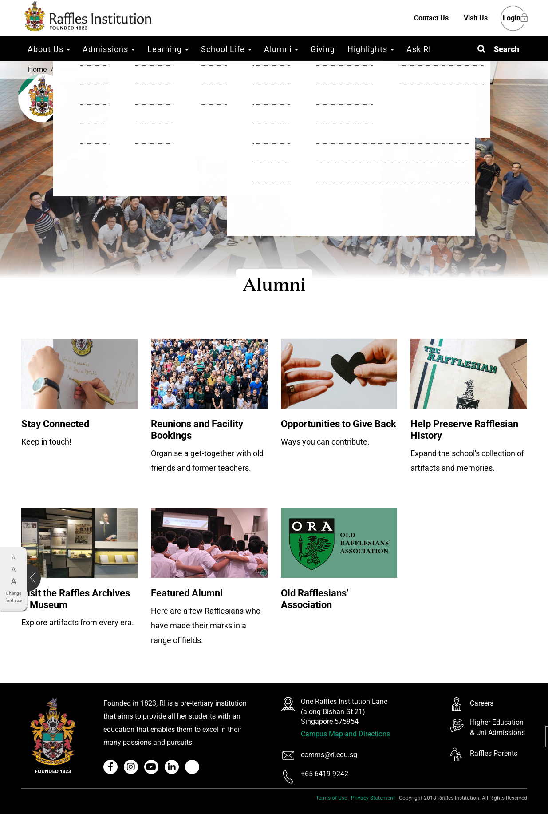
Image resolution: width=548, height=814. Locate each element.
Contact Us (431, 18)
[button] (498, 49)
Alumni (281, 49)
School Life (226, 49)
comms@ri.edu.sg (329, 754)
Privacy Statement (373, 798)
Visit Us (476, 18)
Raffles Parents (493, 753)
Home (37, 69)
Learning (168, 49)
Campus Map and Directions (345, 734)
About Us (49, 49)
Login (511, 18)
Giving (323, 49)
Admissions (109, 49)
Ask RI (418, 49)
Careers (481, 703)
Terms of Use (331, 798)
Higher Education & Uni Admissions (497, 727)
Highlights (370, 49)
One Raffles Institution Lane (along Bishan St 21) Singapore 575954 (344, 711)
